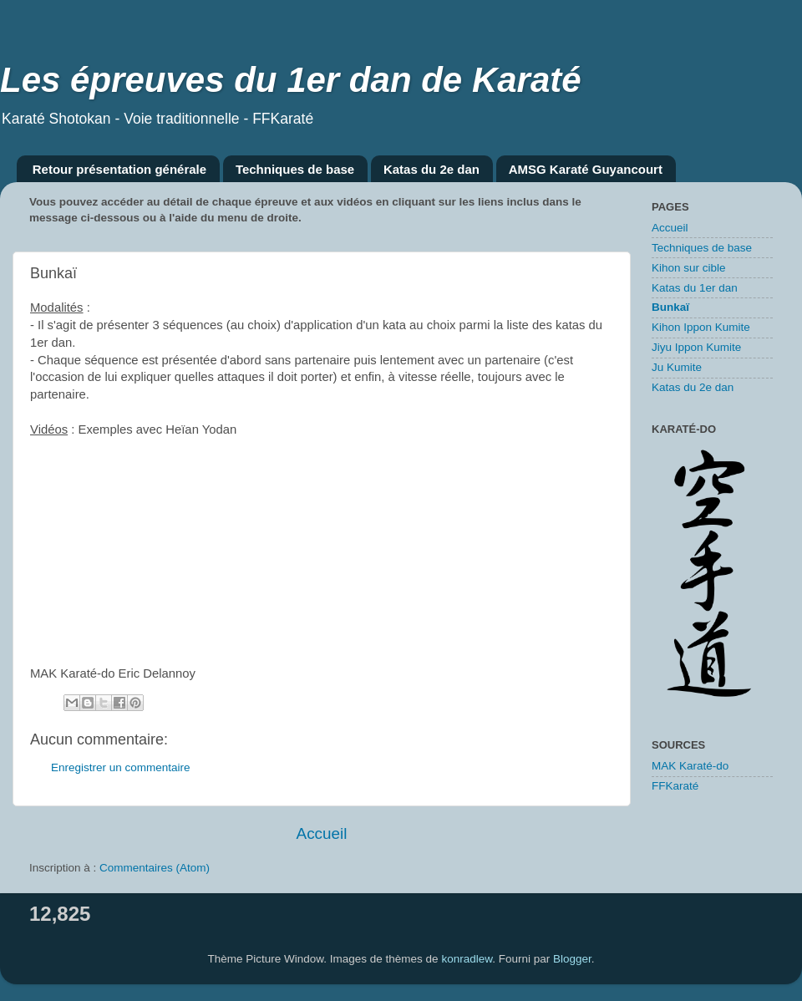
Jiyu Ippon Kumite (696, 347)
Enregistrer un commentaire (120, 767)
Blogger (572, 959)
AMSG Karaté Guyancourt (585, 169)
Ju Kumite (677, 367)
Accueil (322, 833)
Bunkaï (670, 307)
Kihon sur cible (689, 268)
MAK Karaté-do (690, 766)
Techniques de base (295, 169)
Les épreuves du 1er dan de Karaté (290, 79)
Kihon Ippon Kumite (701, 327)
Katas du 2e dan (431, 169)
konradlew (466, 959)
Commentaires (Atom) (154, 867)
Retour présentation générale (119, 169)
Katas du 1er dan (695, 288)
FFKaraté (675, 786)
